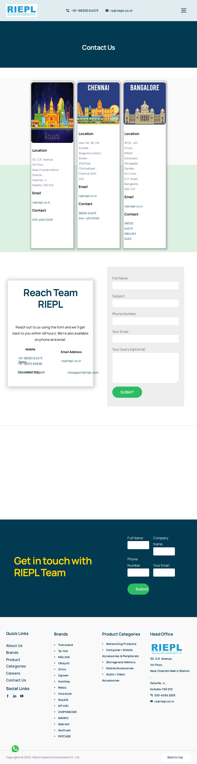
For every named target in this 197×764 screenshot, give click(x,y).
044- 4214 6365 (89, 218)
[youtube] (21, 696)
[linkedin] (14, 696)
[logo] (21, 5)
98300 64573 (87, 213)
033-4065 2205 (42, 220)
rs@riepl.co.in (41, 202)
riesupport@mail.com (82, 372)
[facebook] (7, 696)
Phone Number (138, 566)
